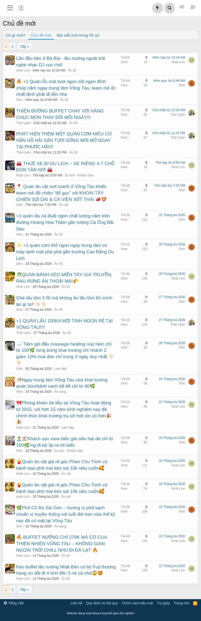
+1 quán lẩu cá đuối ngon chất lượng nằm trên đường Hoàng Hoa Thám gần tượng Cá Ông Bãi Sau (65, 222)
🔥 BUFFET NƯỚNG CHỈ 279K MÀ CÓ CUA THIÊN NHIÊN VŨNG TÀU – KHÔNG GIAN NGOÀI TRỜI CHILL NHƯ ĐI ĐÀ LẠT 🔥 (61, 544)
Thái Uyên (23, 123)
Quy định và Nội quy (102, 603)
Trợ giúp (163, 603)
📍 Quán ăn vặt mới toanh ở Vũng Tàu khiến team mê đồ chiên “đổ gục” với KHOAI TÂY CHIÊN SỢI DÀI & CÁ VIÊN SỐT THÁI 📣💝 (61, 193)
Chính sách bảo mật (137, 603)
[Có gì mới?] (157, 8)
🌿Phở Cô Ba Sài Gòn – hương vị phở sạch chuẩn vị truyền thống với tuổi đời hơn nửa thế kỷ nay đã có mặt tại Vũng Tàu (65, 514)
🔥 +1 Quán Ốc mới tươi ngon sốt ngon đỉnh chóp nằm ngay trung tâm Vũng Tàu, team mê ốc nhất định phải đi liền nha (66, 88)
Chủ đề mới (41, 35)
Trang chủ (181, 603)
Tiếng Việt (14, 603)
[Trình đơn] (10, 8)
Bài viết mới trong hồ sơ (78, 35)
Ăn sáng (60, 392)
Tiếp (23, 47)
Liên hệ (76, 603)
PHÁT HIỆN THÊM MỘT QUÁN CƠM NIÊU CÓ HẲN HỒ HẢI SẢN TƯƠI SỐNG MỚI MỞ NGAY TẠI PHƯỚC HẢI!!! (64, 140)
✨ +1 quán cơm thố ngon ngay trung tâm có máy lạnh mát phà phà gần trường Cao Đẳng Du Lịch (65, 252)
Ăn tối (72, 70)
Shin (19, 100)
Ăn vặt (63, 205)
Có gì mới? (15, 35)
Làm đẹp (60, 369)
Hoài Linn (23, 70)
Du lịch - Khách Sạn (79, 175)
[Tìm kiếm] (169, 8)
